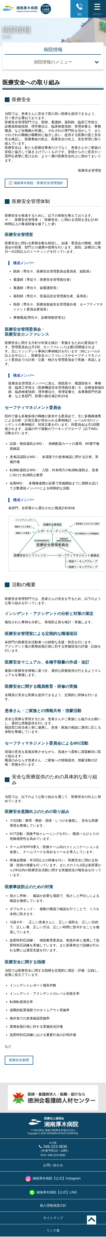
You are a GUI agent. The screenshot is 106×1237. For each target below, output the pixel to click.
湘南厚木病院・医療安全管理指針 (38, 183)
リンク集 (53, 1230)
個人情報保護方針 (53, 1205)
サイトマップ (53, 1218)
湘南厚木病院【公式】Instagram (56, 1178)
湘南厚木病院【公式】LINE (56, 1192)
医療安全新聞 (19, 1060)
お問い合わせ (53, 1165)
